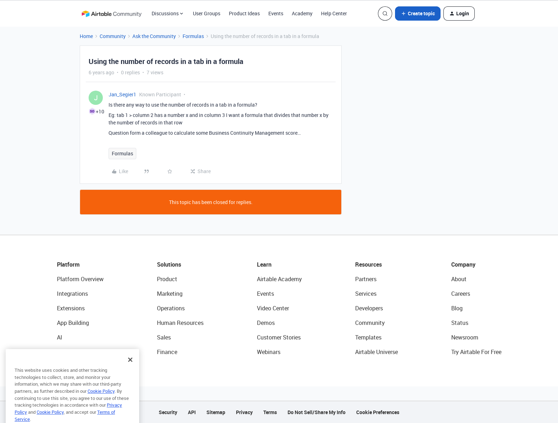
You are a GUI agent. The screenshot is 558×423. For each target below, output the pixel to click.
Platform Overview (80, 279)
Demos (266, 323)
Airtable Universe (376, 352)
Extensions (71, 308)
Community (113, 36)
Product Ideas (244, 13)
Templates (368, 337)
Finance (167, 352)
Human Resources (180, 323)
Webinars (268, 352)
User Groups (206, 13)
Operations (171, 308)
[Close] (130, 369)
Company (463, 264)
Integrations (72, 294)
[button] (418, 13)
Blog (457, 308)
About (459, 279)
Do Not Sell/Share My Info (317, 412)
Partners (366, 279)
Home (86, 36)
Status (459, 323)
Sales (164, 337)
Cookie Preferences (377, 412)
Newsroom (464, 337)
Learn (264, 264)
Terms (270, 412)
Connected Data (77, 352)
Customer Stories (279, 337)
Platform (68, 264)
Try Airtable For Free (476, 352)
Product (167, 279)
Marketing (170, 294)
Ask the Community (154, 36)
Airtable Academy (279, 279)
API (192, 412)
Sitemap (215, 412)
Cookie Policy (101, 400)
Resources (368, 264)
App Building (73, 323)
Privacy (244, 412)
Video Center (273, 308)
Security (168, 412)
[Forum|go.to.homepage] (111, 13)
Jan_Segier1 (122, 94)
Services (366, 294)
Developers (369, 308)
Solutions (169, 264)
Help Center (334, 13)
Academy (302, 13)
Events (275, 13)
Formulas (193, 36)
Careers (460, 294)
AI (59, 337)
